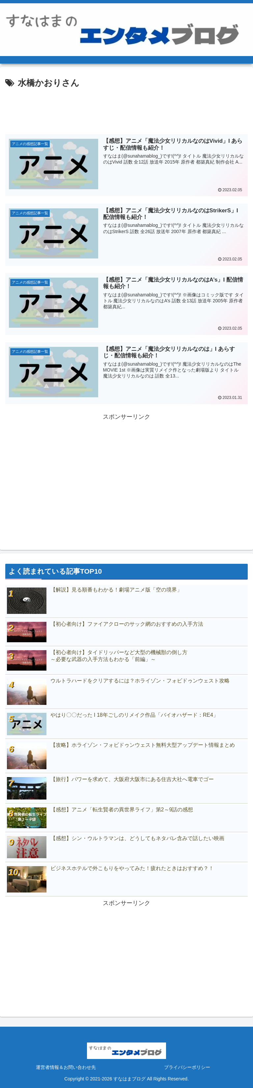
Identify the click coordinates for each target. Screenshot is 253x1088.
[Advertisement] (126, 109)
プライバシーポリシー (187, 1067)
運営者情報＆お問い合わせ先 (66, 1067)
